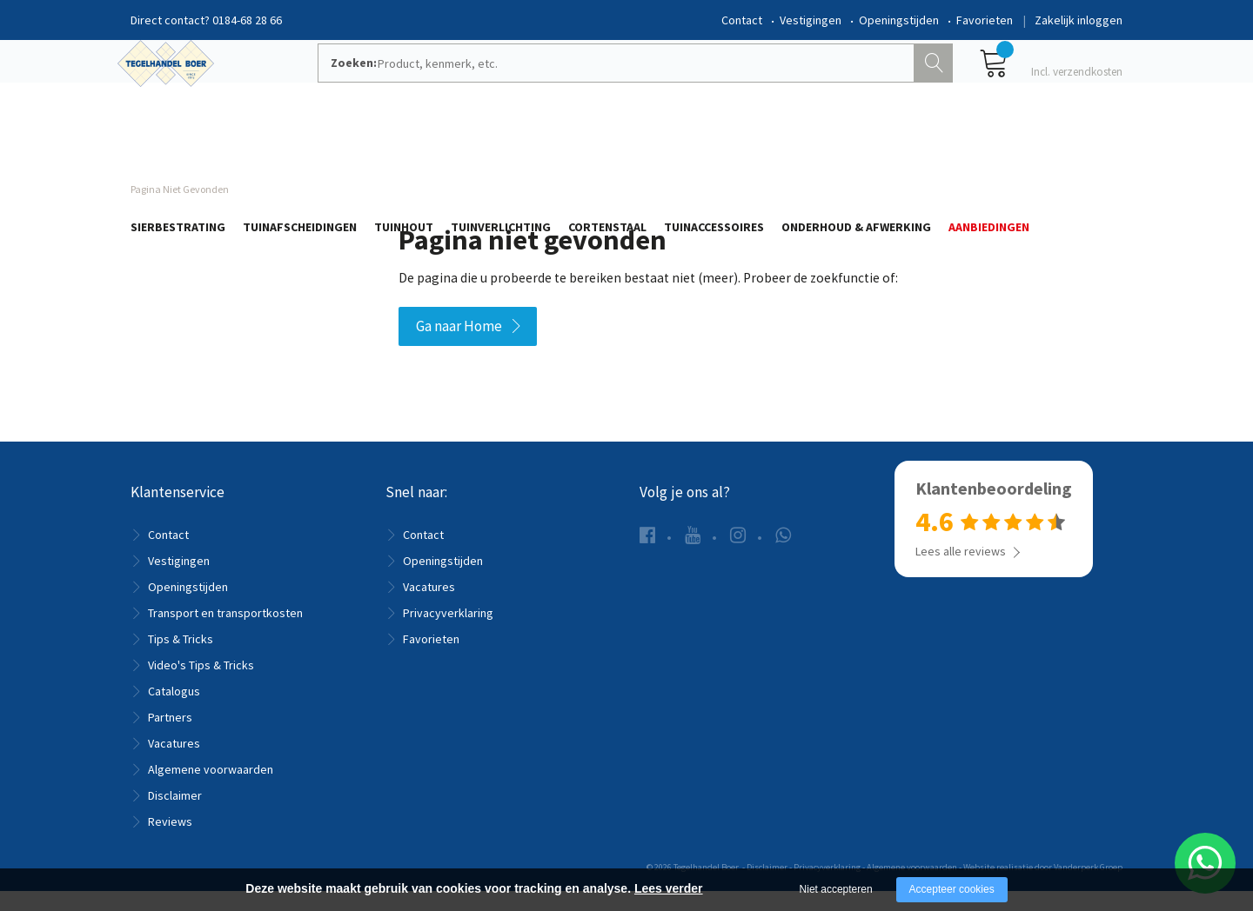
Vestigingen (810, 20)
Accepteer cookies (952, 889)
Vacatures (174, 763)
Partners (170, 737)
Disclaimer (175, 815)
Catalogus (174, 711)
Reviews (170, 841)
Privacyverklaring (448, 633)
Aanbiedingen (988, 145)
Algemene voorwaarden (210, 789)
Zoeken (935, 83)
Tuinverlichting (501, 145)
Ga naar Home (459, 346)
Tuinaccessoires (714, 145)
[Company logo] (191, 83)
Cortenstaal (607, 145)
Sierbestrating (178, 145)
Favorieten (984, 20)
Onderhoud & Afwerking (856, 145)
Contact (741, 20)
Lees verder (668, 888)
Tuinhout (403, 145)
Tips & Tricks (180, 659)
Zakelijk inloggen (1078, 20)
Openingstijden (899, 20)
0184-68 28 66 (247, 20)
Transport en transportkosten (225, 633)
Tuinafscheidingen (300, 145)
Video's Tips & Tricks (201, 685)
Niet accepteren (836, 889)
